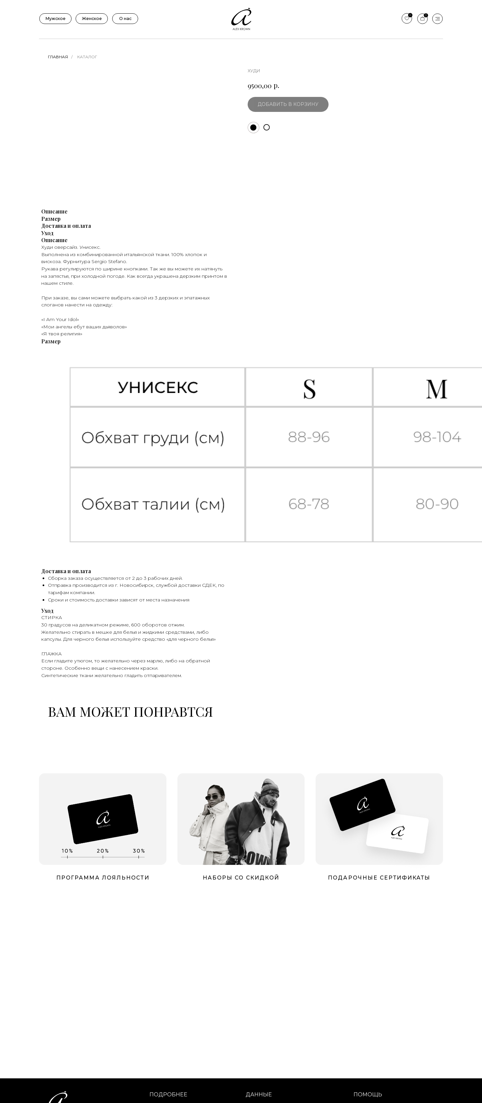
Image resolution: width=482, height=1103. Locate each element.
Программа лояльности (102, 878)
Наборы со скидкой (241, 878)
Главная (58, 56)
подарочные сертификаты (379, 878)
